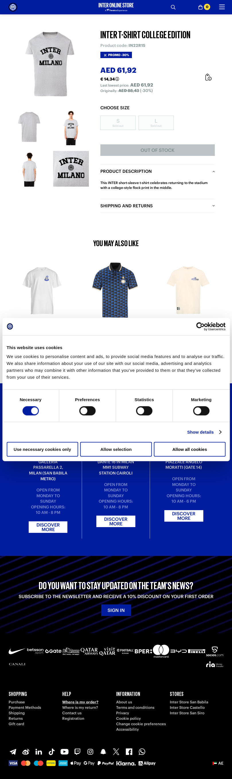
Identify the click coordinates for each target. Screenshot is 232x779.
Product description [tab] (126, 171)
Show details (200, 431)
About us (124, 702)
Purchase (17, 702)
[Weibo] (26, 751)
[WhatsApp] (142, 751)
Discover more (48, 527)
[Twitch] (77, 751)
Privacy (122, 713)
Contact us (71, 713)
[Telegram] (13, 751)
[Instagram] (90, 751)
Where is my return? (80, 707)
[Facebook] (129, 751)
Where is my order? (80, 702)
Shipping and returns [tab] (126, 205)
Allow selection (116, 449)
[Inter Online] (13, 7)
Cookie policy (128, 718)
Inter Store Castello (187, 707)
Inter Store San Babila (189, 702)
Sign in (116, 610)
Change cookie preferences (141, 723)
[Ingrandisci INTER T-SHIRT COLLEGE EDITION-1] (29, 127)
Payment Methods (25, 707)
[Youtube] (64, 751)
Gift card (16, 723)
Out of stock (158, 150)
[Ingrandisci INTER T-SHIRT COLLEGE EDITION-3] (29, 169)
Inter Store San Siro (187, 713)
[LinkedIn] (38, 751)
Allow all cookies (189, 449)
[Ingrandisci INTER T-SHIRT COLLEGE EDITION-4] (71, 169)
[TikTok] (51, 751)
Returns (16, 718)
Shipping (17, 713)
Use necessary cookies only (42, 449)
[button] (217, 763)
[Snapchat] (103, 751)
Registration (73, 718)
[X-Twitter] (116, 751)
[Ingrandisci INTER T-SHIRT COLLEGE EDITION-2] (71, 127)
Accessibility (127, 729)
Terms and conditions (135, 707)
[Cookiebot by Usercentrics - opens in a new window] (200, 326)
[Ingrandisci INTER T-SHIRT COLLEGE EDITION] (50, 65)
